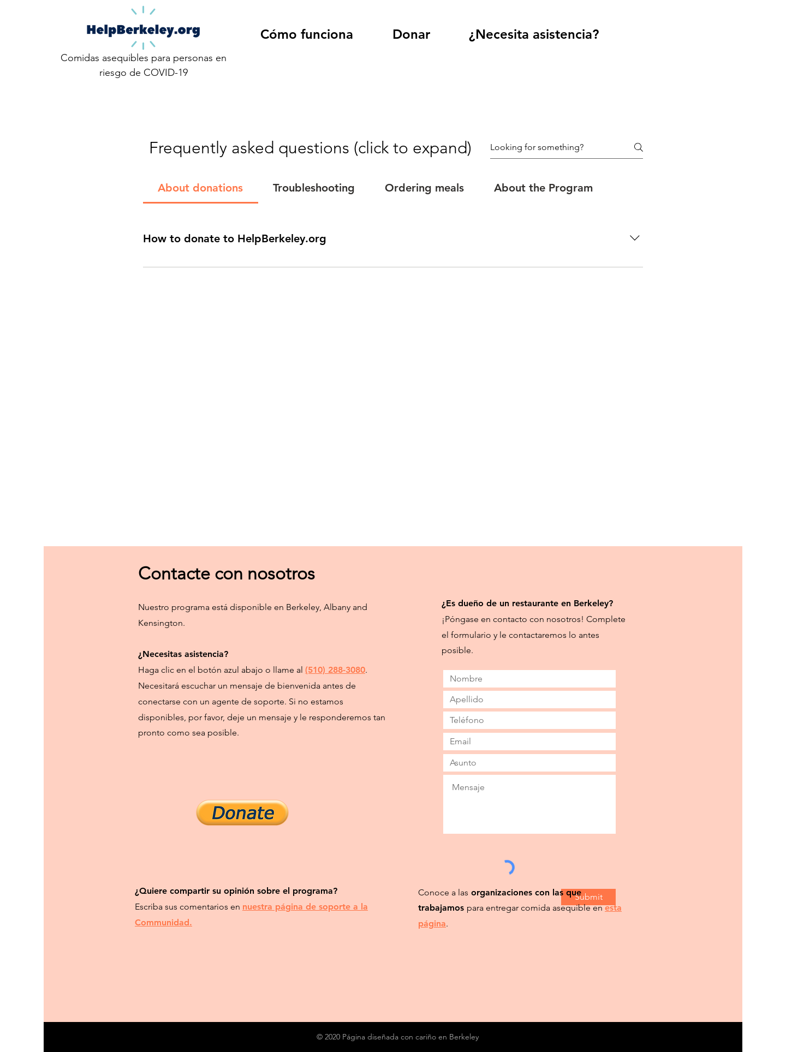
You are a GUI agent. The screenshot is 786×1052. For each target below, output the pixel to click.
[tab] (200, 188)
